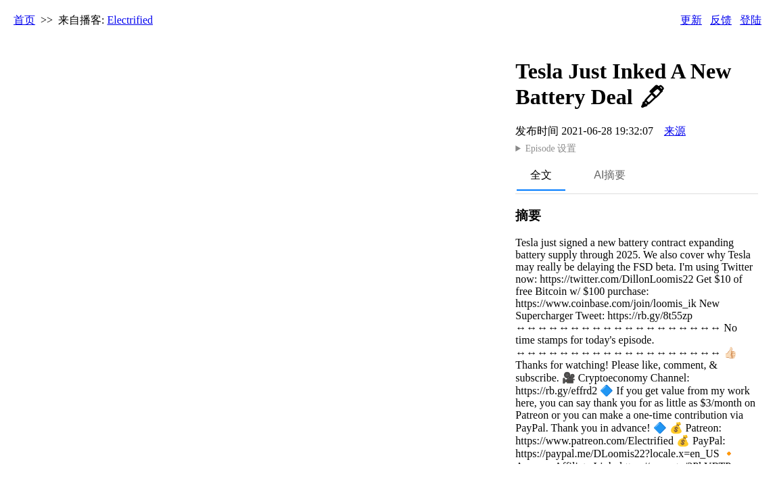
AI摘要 (610, 175)
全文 (541, 175)
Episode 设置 (550, 148)
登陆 (750, 20)
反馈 (721, 20)
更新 (691, 20)
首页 (24, 20)
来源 (675, 131)
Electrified (131, 20)
